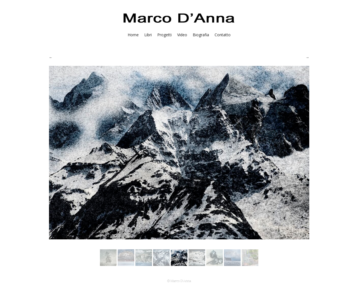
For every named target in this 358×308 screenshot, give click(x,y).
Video (182, 34)
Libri (148, 34)
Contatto (223, 34)
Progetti (164, 34)
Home (133, 34)
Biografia (201, 34)
